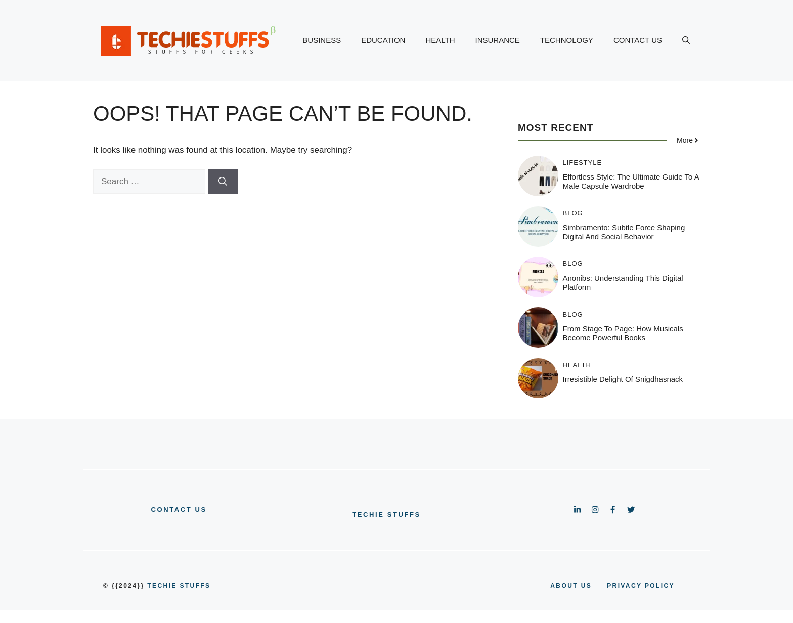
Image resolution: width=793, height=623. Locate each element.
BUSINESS (321, 40)
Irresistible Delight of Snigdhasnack (623, 379)
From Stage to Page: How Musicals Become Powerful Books (623, 333)
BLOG (573, 213)
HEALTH (440, 40)
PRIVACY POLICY (641, 585)
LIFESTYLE (582, 162)
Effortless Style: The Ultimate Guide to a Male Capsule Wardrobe (631, 181)
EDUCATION (383, 40)
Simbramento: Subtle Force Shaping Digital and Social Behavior (624, 232)
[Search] (223, 181)
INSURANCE (497, 40)
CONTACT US (637, 40)
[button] (686, 40)
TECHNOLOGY (566, 40)
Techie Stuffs (386, 514)
